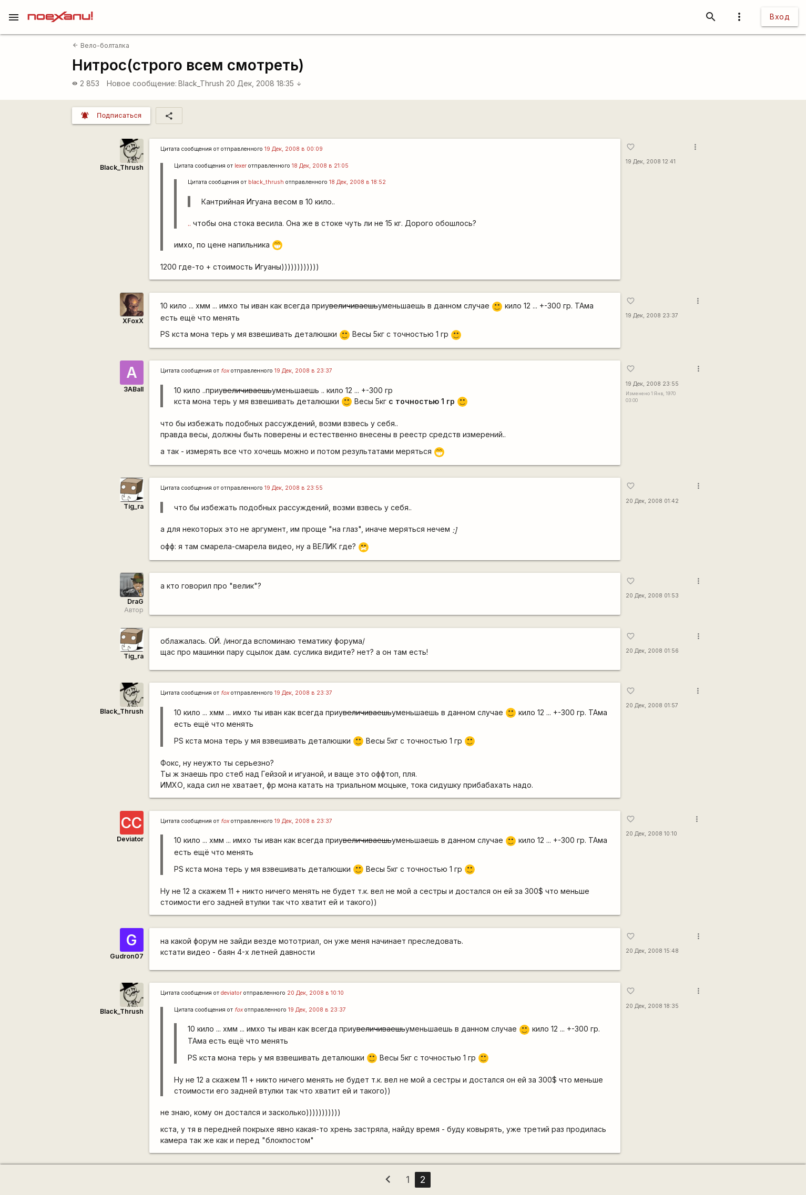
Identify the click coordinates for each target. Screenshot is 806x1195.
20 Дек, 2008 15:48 (652, 950)
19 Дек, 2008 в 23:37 (303, 370)
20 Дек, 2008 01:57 (652, 705)
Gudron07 (127, 956)
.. (189, 223)
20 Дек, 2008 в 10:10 (315, 993)
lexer (240, 165)
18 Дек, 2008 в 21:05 (320, 165)
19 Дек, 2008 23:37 (652, 315)
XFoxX (133, 321)
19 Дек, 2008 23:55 (652, 383)
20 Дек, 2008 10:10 (651, 833)
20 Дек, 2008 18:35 (264, 83)
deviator (231, 993)
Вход (780, 16)
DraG (135, 601)
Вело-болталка (100, 45)
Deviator (130, 839)
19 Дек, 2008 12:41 (651, 161)
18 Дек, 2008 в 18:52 (357, 182)
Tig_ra (134, 506)
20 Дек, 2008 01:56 (652, 650)
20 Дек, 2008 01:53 (652, 595)
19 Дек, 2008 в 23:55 (293, 488)
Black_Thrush (201, 83)
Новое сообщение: (142, 83)
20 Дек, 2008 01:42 (652, 501)
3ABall (134, 389)
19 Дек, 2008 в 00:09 (293, 149)
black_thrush (266, 182)
